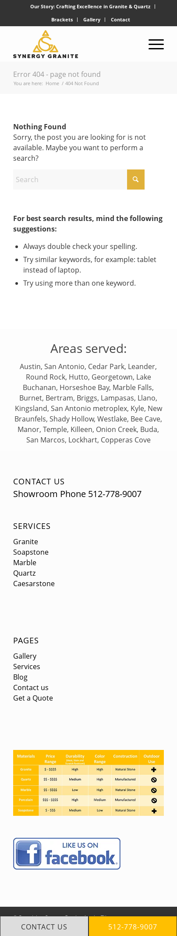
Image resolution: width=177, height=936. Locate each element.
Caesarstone (34, 583)
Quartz (24, 573)
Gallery (91, 19)
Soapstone (31, 552)
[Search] (79, 179)
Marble (24, 562)
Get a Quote (33, 698)
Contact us (31, 687)
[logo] (73, 44)
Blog (20, 677)
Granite (25, 541)
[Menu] (152, 44)
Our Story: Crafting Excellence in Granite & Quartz (90, 6)
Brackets (62, 19)
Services (32, 526)
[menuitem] (90, 6)
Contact (120, 19)
